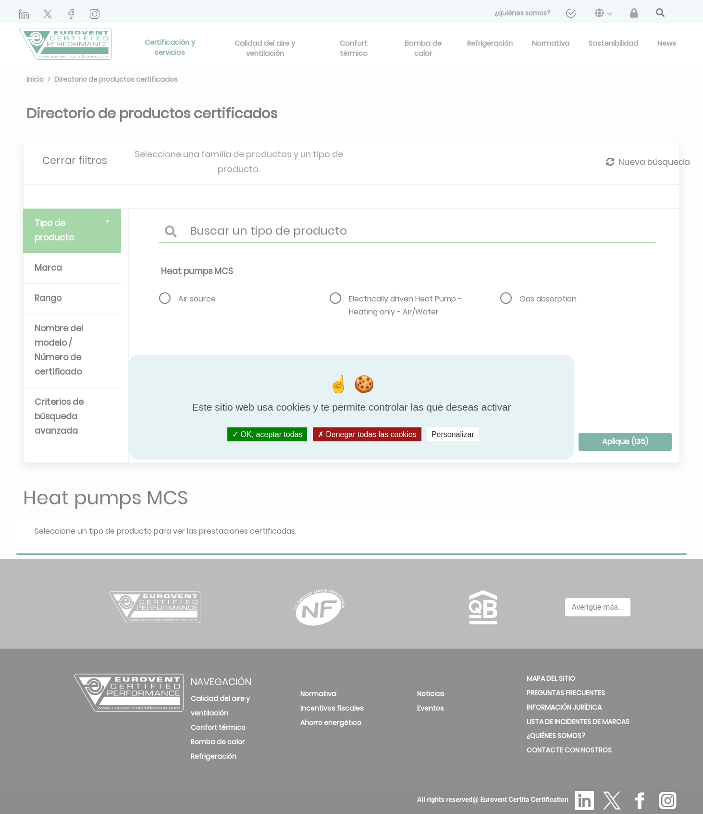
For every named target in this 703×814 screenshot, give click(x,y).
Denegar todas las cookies (367, 434)
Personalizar (453, 434)
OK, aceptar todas (267, 434)
